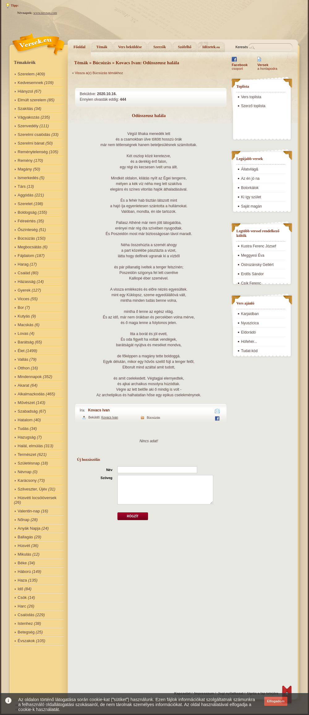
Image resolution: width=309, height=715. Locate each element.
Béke (22, 563)
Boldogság (27, 212)
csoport (240, 66)
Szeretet (25, 203)
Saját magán (251, 206)
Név (109, 470)
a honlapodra (267, 66)
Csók (22, 597)
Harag (23, 264)
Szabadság (28, 411)
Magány (25, 169)
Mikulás (24, 554)
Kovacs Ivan (99, 410)
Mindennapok (30, 376)
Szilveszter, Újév (32, 489)
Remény (25, 160)
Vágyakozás (29, 117)
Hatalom (25, 420)
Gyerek (24, 290)
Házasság (27, 281)
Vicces (23, 299)
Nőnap (23, 519)
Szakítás (25, 108)
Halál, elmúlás (30, 446)
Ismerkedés (28, 177)
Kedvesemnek (30, 82)
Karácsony (27, 480)
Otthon (24, 368)
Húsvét (24, 545)
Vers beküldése (130, 47)
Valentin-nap (29, 511)
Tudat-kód (249, 351)
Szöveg (106, 478)
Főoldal (80, 47)
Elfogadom (276, 701)
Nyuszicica (250, 323)
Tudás (23, 428)
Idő (20, 589)
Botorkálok (250, 188)
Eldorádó (248, 332)
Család (24, 273)
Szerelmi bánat (31, 143)
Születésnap (29, 463)
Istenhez (25, 623)
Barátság (26, 342)
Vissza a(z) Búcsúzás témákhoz (99, 73)
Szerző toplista (253, 106)
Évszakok (26, 640)
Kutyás (24, 316)
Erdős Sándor (252, 274)
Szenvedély (28, 126)
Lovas (23, 333)
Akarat (23, 385)
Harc (22, 606)
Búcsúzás (26, 238)
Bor (21, 307)
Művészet (26, 402)
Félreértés (27, 221)
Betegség (26, 632)
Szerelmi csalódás (34, 134)
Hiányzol (25, 91)
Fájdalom (26, 255)
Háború (24, 571)
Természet (27, 454)
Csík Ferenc (251, 283)
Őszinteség (28, 229)
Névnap (25, 471)
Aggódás (25, 195)
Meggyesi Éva (252, 255)
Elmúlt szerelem (32, 100)
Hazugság (27, 437)
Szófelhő (184, 47)
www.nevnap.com (45, 13)
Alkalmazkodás (31, 394)
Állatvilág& (249, 169)
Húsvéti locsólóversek (37, 497)
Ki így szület (251, 197)
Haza (22, 580)
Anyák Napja (29, 528)
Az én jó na (250, 178)
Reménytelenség (33, 151)
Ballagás (25, 537)
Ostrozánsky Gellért (257, 265)
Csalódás (26, 614)
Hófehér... (249, 341)
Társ (22, 186)
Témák (102, 47)
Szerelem (26, 74)
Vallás (23, 359)
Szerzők (159, 47)
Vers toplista (251, 97)
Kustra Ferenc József (258, 246)
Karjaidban (250, 314)
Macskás (25, 324)
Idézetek (211, 47)
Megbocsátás (29, 247)
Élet (21, 350)
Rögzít (132, 516)
